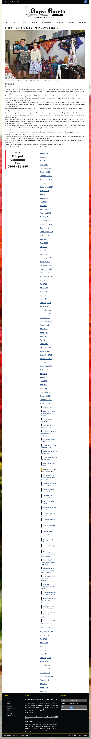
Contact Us (82, 22)
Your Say (71, 22)
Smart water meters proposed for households (48, 601)
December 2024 (46, 220)
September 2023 (46, 276)
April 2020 (43, 650)
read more (30, 712)
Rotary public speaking (46, 420)
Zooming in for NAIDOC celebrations (48, 497)
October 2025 (45, 183)
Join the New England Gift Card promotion (49, 547)
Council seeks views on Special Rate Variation (48, 615)
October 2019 (45, 672)
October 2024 (45, 228)
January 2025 (45, 217)
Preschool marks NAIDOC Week (47, 491)
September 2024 (46, 232)
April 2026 (43, 161)
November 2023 (46, 269)
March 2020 (44, 654)
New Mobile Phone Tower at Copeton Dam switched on (48, 562)
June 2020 (44, 643)
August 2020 (44, 635)
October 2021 (45, 362)
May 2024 (43, 247)
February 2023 (45, 302)
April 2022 (43, 340)
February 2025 (45, 213)
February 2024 (45, 258)
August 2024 (44, 235)
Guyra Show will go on (48, 521)
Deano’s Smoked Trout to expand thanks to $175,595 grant (41, 717)
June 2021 (44, 377)
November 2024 (46, 224)
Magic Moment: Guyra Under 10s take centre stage (41, 699)
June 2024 (44, 243)
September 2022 (46, 321)
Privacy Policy (17, 735)
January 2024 (45, 261)
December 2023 (46, 265)
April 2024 (43, 250)
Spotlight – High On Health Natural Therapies (48, 433)
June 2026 (44, 153)
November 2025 (46, 179)
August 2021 (44, 370)
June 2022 (44, 332)
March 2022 (44, 344)
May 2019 (43, 691)
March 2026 (44, 164)
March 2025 (44, 209)
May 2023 (43, 291)
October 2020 (45, 628)
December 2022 (46, 310)
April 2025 (43, 205)
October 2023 (45, 273)
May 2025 (43, 202)
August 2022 (44, 325)
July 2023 (43, 284)
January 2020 (45, 661)
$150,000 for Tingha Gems (48, 527)
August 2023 (44, 280)
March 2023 (44, 299)
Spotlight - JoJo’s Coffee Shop (47, 541)
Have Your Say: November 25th (46, 426)
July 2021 (43, 373)
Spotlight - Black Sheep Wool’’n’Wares (48, 608)
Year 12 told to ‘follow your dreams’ (49, 452)
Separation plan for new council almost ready (48, 413)
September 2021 (46, 366)
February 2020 (45, 657)
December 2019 (46, 665)
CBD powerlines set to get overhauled (49, 515)
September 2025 (46, 187)
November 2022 (46, 314)
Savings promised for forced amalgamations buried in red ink (49, 477)
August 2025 (44, 190)
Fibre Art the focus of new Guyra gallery (49, 470)
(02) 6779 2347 (73, 700)
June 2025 (44, 198)
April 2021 (43, 385)
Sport (24, 22)
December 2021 (46, 355)
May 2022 (43, 336)
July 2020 (43, 639)
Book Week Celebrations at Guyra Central (48, 586)
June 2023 (44, 288)
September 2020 (46, 631)
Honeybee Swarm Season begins (48, 440)
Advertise (60, 22)
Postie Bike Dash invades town (47, 503)
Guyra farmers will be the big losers (49, 458)
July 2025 (43, 194)
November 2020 (46, 403)
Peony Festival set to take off (49, 464)
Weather (34, 22)
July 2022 (43, 329)
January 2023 (45, 306)
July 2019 (43, 684)
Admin (69, 735)
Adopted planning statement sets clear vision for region (48, 570)
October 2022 (45, 317)
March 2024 (44, 254)
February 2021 (45, 392)
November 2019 (46, 669)
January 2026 (45, 172)
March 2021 (44, 388)
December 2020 (46, 400)
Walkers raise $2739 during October (48, 622)
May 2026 (43, 157)
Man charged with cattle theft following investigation (48, 554)
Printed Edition (47, 22)
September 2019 (46, 676)
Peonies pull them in (49, 407)
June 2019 (44, 687)
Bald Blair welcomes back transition (48, 485)
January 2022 (45, 351)
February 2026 (45, 168)
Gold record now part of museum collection (49, 594)
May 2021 (43, 381)
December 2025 (46, 176)
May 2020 (43, 646)
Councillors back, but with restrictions (49, 446)
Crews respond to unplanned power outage (47, 534)
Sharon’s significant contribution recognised (48, 578)
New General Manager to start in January (49, 509)
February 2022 (45, 347)
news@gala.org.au (75, 703)
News (15, 22)
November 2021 (46, 358)
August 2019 (44, 680)
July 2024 (43, 239)
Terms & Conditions (24, 735)
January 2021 (45, 396)
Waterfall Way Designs (82, 735)
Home (7, 22)
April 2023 (43, 295)
